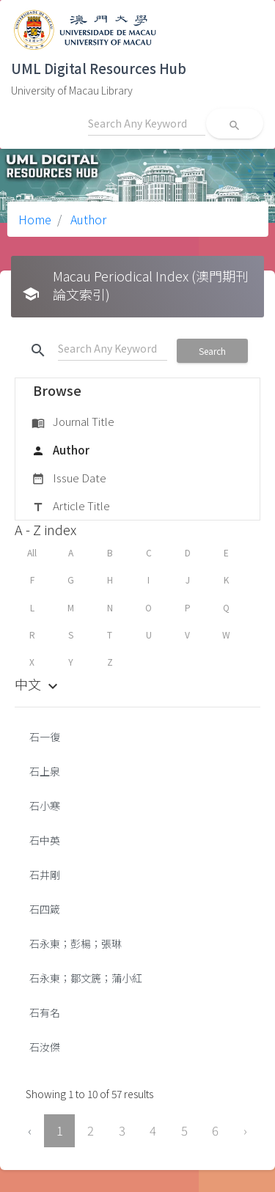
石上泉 (44, 771)
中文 (38, 684)
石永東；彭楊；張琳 (75, 943)
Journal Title (73, 422)
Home (34, 219)
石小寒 (44, 805)
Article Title (71, 506)
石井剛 (44, 874)
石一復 (44, 736)
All (32, 552)
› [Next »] (245, 1130)
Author (86, 219)
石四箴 (44, 909)
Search (212, 351)
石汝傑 (44, 1047)
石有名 (44, 1012)
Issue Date (69, 478)
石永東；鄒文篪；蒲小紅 (85, 978)
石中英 (44, 840)
